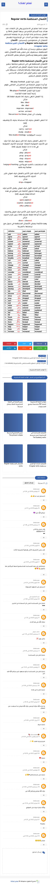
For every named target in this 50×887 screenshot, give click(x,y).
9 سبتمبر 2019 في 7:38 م (31, 525)
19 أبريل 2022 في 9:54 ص (31, 836)
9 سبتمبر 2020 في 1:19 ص (31, 634)
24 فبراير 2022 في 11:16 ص (31, 803)
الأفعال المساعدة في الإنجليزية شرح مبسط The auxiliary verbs (38, 435)
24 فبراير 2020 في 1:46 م (32, 599)
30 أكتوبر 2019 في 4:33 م (32, 583)
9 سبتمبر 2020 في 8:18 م (31, 651)
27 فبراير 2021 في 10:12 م (31, 702)
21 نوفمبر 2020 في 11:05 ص (30, 667)
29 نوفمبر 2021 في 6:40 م (31, 770)
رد (43, 500)
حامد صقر (36, 632)
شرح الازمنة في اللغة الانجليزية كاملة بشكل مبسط (15, 404)
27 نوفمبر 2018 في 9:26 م (31, 491)
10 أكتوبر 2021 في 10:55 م (31, 753)
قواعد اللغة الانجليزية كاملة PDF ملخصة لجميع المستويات (37, 404)
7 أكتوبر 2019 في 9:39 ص (31, 562)
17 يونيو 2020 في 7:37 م (32, 618)
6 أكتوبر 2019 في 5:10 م (32, 546)
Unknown (36, 489)
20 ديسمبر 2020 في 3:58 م (31, 686)
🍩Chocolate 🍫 (34, 735)
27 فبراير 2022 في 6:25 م (32, 820)
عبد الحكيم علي (34, 597)
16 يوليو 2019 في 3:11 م (32, 508)
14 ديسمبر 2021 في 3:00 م (31, 787)
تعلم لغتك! (25, 3)
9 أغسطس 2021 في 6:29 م (31, 737)
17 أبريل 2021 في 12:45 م (32, 720)
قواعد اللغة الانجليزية (38, 15)
